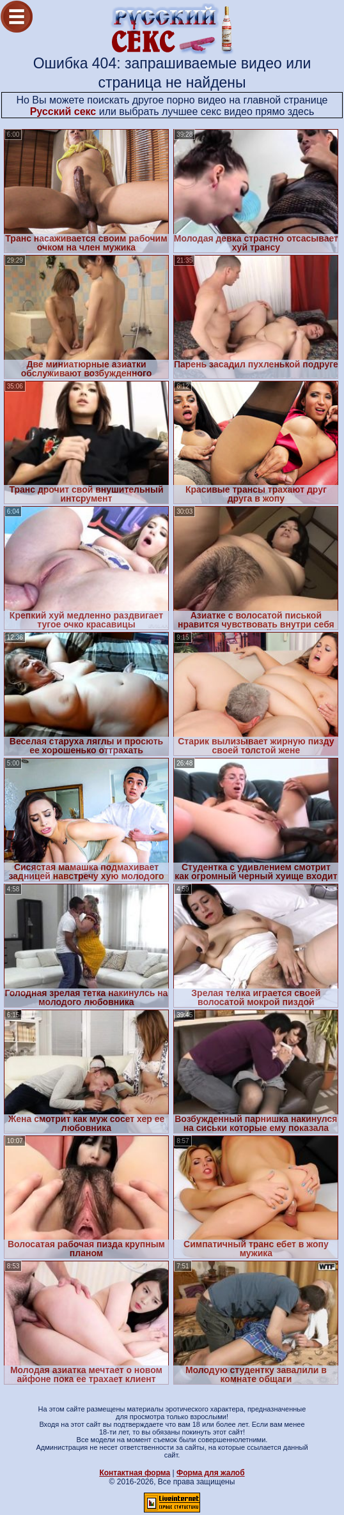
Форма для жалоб (210, 1472)
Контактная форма (134, 1472)
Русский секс (63, 111)
